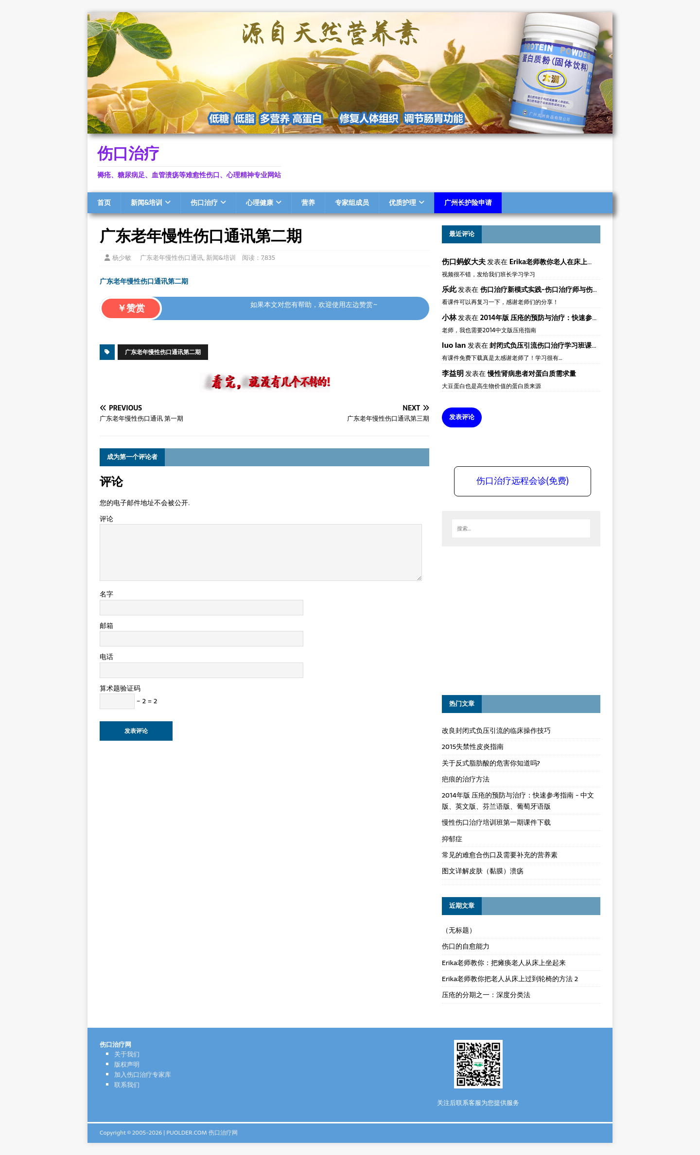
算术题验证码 (120, 688)
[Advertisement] (515, 619)
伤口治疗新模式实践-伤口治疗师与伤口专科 (546, 289)
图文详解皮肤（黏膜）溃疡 (483, 871)
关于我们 (127, 1054)
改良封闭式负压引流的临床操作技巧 (496, 730)
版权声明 (127, 1064)
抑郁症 (452, 838)
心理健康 (259, 202)
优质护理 (402, 202)
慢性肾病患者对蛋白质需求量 (532, 373)
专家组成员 (352, 202)
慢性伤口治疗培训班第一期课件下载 (496, 822)
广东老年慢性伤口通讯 (171, 258)
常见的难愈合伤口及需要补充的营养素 (500, 854)
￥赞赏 (131, 308)
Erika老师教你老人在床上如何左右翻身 (568, 261)
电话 (106, 656)
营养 (308, 202)
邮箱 (106, 625)
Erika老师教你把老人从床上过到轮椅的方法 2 (510, 978)
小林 (449, 317)
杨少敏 (121, 258)
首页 (104, 202)
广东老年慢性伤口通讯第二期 (144, 281)
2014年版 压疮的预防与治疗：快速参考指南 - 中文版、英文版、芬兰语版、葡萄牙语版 (518, 800)
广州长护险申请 (468, 202)
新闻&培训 (146, 202)
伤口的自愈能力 (466, 946)
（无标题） (459, 930)
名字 (106, 594)
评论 (106, 518)
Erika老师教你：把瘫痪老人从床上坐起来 (504, 962)
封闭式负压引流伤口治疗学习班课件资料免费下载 (564, 345)
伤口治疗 (204, 202)
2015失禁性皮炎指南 (473, 746)
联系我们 (127, 1085)
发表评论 (461, 417)
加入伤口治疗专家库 (142, 1075)
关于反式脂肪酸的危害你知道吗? (491, 763)
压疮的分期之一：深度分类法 (486, 994)
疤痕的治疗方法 (466, 779)
